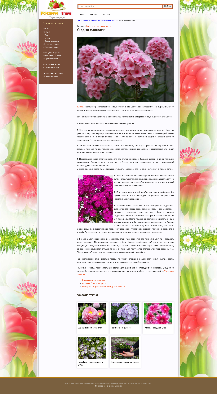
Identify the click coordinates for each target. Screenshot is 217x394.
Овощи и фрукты (51, 41)
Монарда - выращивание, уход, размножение (103, 286)
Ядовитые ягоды (51, 67)
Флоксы (80, 106)
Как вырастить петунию (93, 279)
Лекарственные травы (53, 73)
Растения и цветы (51, 44)
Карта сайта (107, 14)
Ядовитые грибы (51, 58)
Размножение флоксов (121, 327)
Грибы (46, 28)
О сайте (93, 14)
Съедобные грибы (52, 52)
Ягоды (47, 32)
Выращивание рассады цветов (125, 362)
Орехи (47, 35)
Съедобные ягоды (52, 64)
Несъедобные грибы (53, 55)
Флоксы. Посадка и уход (94, 283)
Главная (82, 14)
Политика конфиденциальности (108, 386)
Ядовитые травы (51, 76)
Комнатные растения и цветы (98, 26)
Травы (47, 38)
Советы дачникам (51, 47)
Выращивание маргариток (90, 327)
